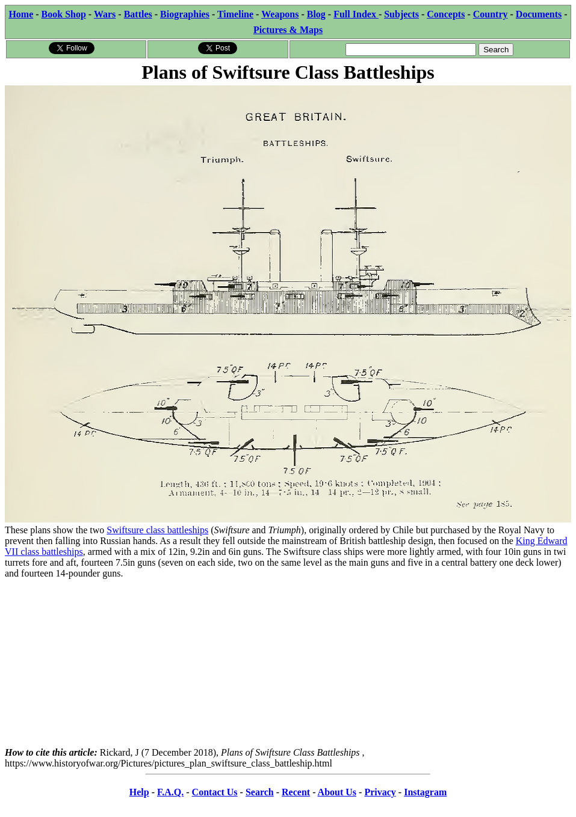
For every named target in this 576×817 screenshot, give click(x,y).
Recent (296, 792)
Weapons (280, 14)
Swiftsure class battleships (157, 530)
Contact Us (215, 792)
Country (490, 14)
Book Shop (64, 14)
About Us (337, 792)
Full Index (356, 14)
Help (139, 792)
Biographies (184, 14)
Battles (138, 14)
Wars (105, 14)
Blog (316, 14)
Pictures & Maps (288, 30)
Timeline (235, 14)
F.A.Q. (170, 792)
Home (20, 14)
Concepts (446, 14)
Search (260, 792)
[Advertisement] (288, 663)
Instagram (425, 792)
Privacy (379, 792)
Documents (539, 14)
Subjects (401, 14)
